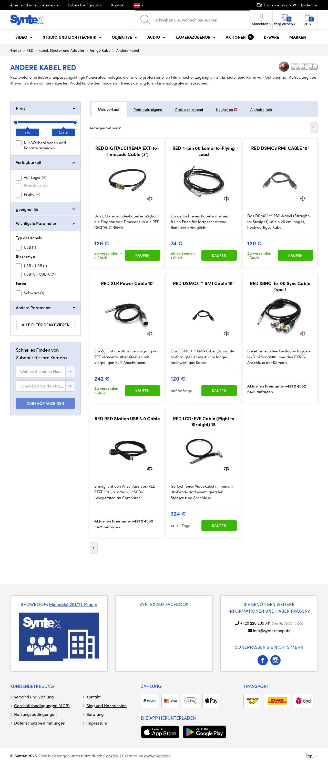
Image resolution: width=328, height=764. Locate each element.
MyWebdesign (157, 756)
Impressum (96, 723)
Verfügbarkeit (28, 162)
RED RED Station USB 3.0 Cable (127, 418)
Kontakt (118, 5)
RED (29, 50)
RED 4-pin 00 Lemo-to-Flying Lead (203, 151)
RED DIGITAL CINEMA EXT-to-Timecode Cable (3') (127, 151)
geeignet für (27, 209)
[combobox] (45, 371)
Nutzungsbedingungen (35, 714)
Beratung (95, 714)
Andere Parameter (33, 307)
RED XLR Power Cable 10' (127, 283)
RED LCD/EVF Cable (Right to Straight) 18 (203, 421)
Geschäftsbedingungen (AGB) (42, 705)
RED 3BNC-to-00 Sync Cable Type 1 (280, 286)
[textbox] (41, 371)
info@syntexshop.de (272, 630)
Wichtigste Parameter (36, 223)
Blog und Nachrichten (106, 705)
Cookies (110, 756)
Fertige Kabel (100, 50)
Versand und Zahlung (34, 697)
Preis (20, 108)
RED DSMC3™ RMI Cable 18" (203, 283)
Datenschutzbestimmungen (39, 723)
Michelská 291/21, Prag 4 (73, 604)
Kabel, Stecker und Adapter (61, 50)
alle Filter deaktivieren (45, 325)
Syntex (15, 50)
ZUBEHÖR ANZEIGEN (45, 403)
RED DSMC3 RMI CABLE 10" (280, 148)
